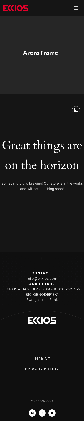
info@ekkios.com (42, 279)
